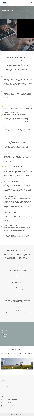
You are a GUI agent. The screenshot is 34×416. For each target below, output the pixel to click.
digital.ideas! (19, 14)
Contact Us (3, 390)
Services (24, 14)
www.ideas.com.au (9, 405)
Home (14, 14)
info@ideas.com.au (8, 406)
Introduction (4, 330)
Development (6, 336)
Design (5, 334)
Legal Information (4, 392)
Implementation (30, 14)
